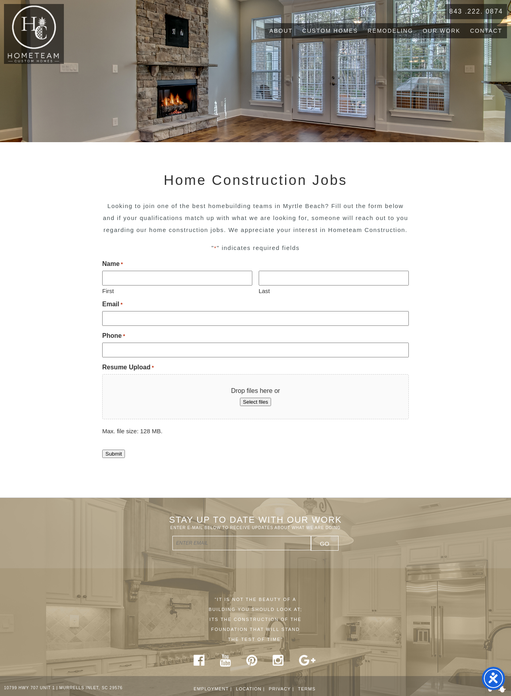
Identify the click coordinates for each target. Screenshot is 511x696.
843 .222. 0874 (476, 11)
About (281, 31)
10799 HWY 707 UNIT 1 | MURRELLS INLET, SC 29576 (63, 688)
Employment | (213, 688)
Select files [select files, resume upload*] (255, 402)
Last (264, 291)
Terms (306, 688)
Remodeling (390, 31)
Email (112, 304)
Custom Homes (330, 31)
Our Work (442, 31)
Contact (486, 31)
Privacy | (281, 688)
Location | (250, 688)
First (108, 291)
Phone (113, 335)
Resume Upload (128, 367)
